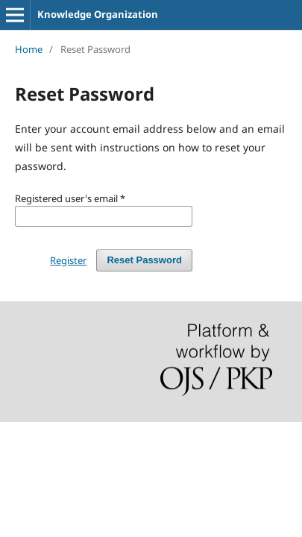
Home (29, 49)
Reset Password (144, 260)
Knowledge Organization (97, 14)
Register (68, 260)
